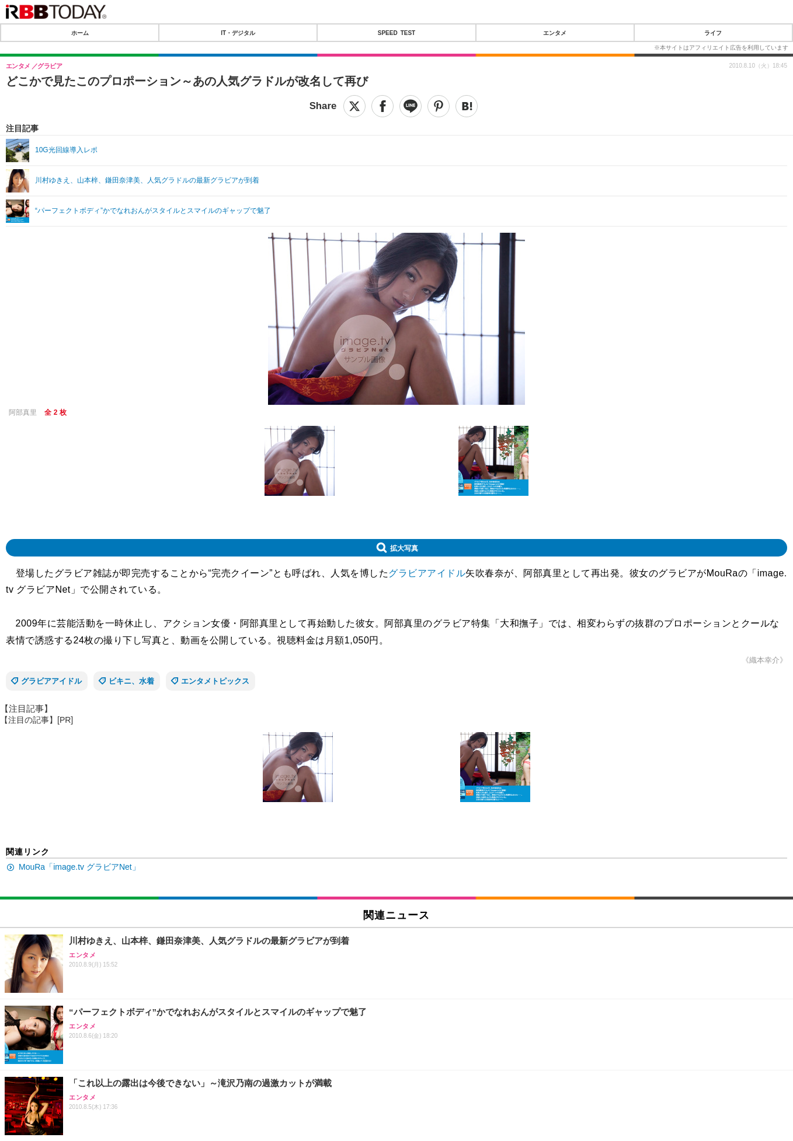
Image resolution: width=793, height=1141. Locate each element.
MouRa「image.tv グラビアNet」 (79, 867)
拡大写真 (404, 547)
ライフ (713, 33)
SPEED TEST (396, 33)
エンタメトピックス (215, 681)
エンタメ (554, 33)
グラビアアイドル (426, 573)
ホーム (80, 33)
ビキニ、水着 (131, 681)
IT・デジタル (238, 33)
